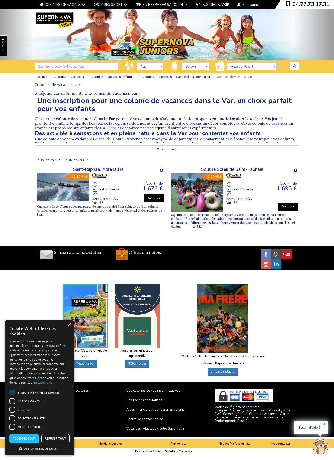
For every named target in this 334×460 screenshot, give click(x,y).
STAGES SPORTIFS (110, 4)
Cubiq (157, 451)
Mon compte (249, 4)
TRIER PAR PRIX (46, 160)
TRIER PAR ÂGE (74, 160)
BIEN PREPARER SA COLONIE (161, 4)
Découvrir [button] (154, 198)
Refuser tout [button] (55, 439)
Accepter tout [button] (24, 439)
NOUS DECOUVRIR (212, 4)
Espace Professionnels (234, 444)
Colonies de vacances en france (112, 77)
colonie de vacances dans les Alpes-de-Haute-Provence (92, 138)
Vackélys (185, 451)
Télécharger (85, 363)
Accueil (42, 77)
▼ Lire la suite (167, 149)
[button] (39, 448)
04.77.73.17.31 (311, 4)
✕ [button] (325, 424)
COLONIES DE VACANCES (63, 4)
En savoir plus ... (222, 371)
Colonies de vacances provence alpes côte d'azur (175, 77)
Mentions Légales (110, 444)
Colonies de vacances (69, 77)
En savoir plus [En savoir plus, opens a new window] (43, 383)
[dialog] (39, 387)
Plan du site (178, 444)
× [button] (69, 325)
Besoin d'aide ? (309, 427)
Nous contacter (280, 444)
